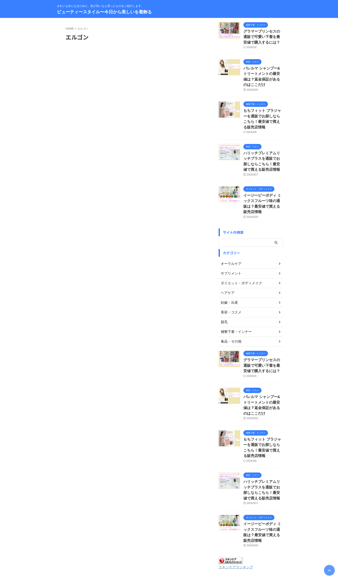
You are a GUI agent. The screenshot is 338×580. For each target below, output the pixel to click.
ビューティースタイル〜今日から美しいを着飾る (104, 11)
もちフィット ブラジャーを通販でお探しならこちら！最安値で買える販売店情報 (263, 105)
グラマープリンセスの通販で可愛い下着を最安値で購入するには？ (263, 36)
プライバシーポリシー (178, 551)
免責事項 (201, 551)
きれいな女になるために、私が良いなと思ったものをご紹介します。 (169, 559)
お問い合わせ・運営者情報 (123, 551)
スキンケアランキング (234, 513)
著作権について (221, 551)
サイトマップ (152, 551)
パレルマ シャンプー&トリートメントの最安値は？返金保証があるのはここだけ (263, 70)
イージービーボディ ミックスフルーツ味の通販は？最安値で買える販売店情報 (263, 180)
